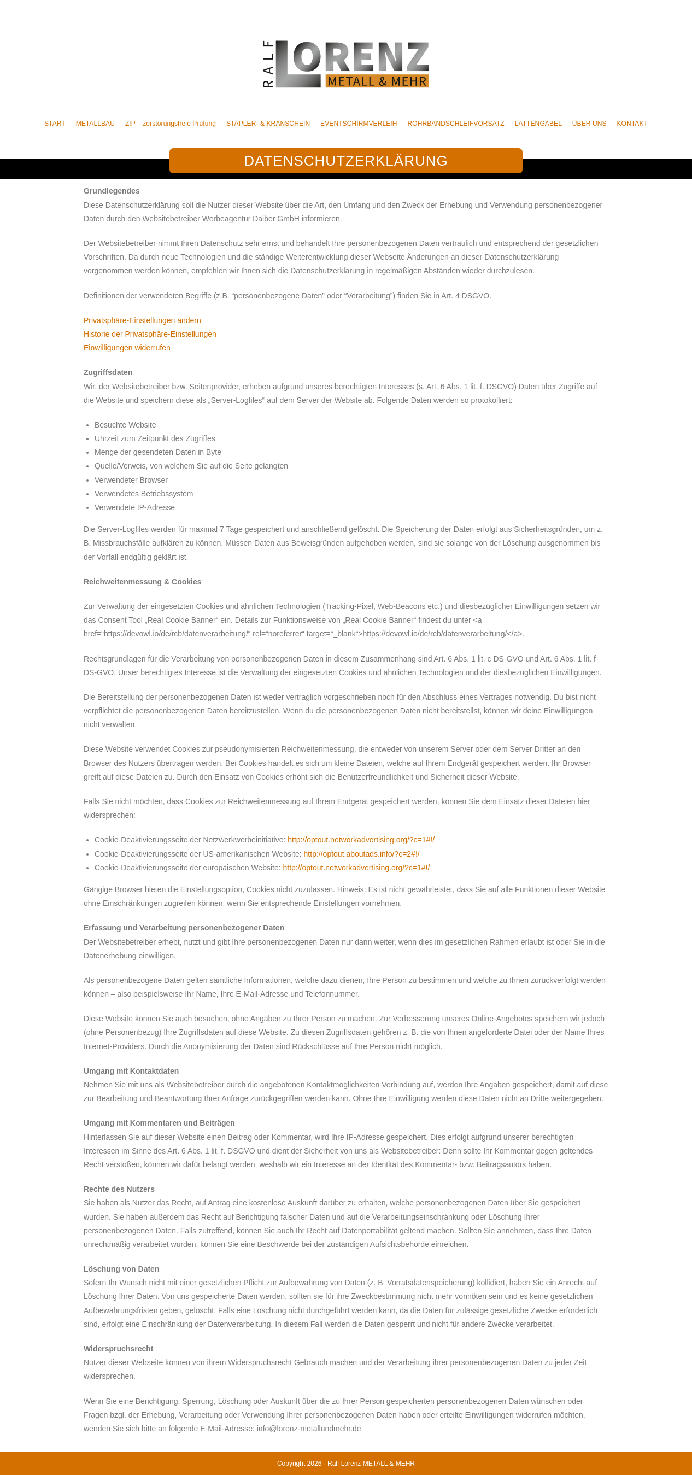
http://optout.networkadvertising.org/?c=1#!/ (361, 839)
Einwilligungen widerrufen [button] (127, 347)
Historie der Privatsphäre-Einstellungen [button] (150, 334)
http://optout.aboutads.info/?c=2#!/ (362, 854)
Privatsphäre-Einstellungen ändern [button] (142, 320)
